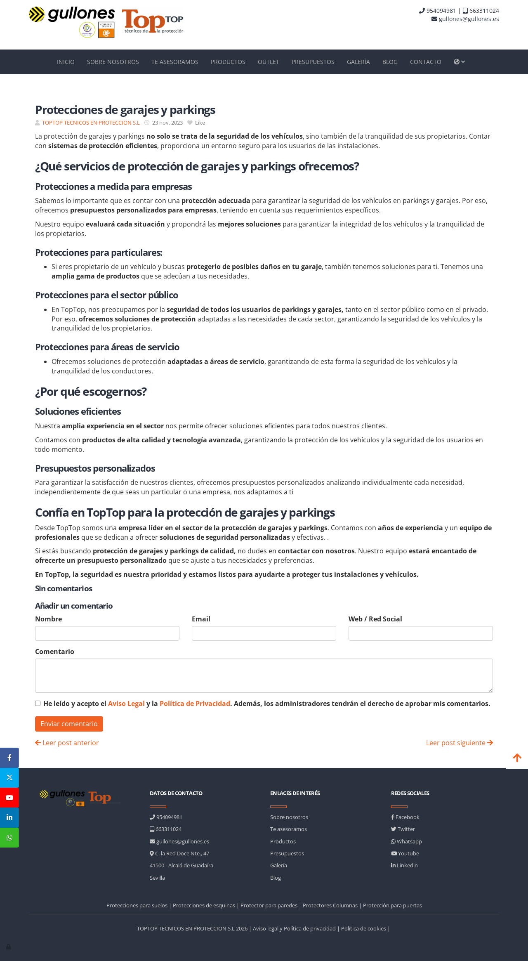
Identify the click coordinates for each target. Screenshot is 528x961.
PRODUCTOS (228, 62)
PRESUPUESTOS (313, 62)
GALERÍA (358, 62)
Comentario (54, 651)
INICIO (66, 62)
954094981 (437, 10)
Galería (278, 865)
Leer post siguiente (459, 742)
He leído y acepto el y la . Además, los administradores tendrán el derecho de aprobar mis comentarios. (266, 703)
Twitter (403, 829)
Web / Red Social (375, 618)
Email (201, 618)
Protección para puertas (392, 905)
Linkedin (404, 865)
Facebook (405, 817)
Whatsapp (406, 841)
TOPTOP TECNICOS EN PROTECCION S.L (91, 122)
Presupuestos (287, 853)
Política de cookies (363, 928)
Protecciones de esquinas (204, 905)
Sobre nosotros (289, 817)
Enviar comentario (69, 723)
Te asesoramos (288, 829)
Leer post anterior (67, 742)
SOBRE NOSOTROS (113, 62)
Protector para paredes (268, 905)
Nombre (48, 618)
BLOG (390, 62)
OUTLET (268, 62)
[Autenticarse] (9, 946)
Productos (283, 841)
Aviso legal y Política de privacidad (294, 928)
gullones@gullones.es (465, 19)
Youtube (405, 853)
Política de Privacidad (195, 703)
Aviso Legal (126, 703)
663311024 (481, 10)
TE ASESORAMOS (174, 62)
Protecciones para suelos (136, 905)
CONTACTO (425, 62)
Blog (275, 877)
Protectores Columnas (330, 905)
